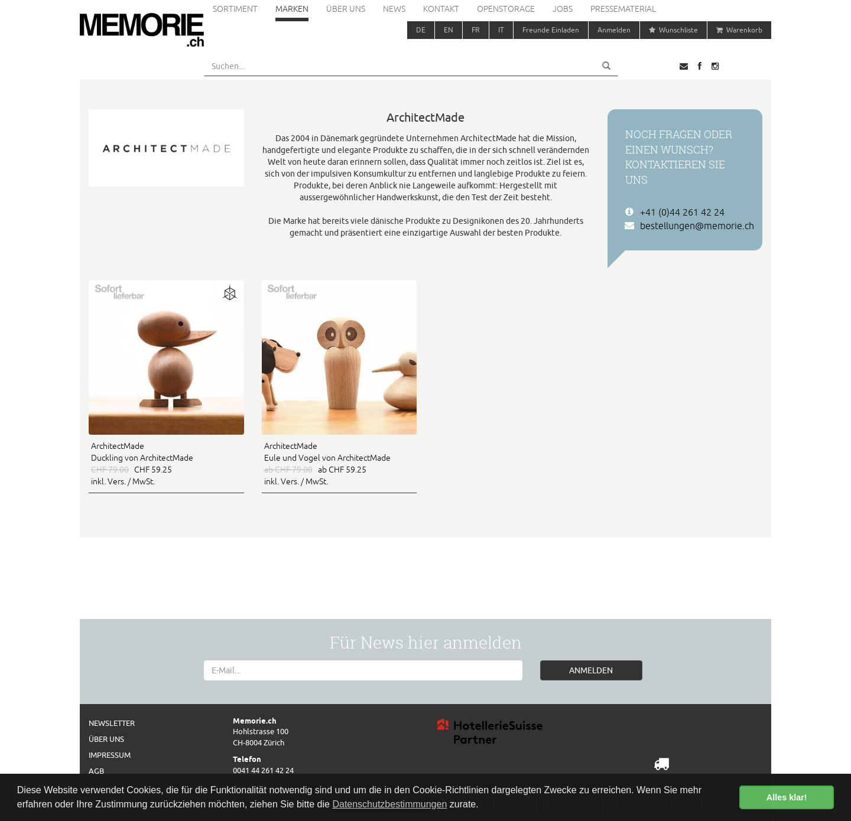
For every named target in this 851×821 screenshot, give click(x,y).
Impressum (110, 755)
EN (448, 29)
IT (501, 29)
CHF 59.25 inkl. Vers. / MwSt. (166, 463)
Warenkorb (739, 29)
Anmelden (614, 29)
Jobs (563, 9)
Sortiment (235, 9)
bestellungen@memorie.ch (697, 225)
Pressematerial (623, 9)
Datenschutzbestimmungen (389, 804)
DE (421, 29)
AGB (96, 771)
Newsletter (112, 723)
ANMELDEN (591, 670)
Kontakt (441, 9)
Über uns (345, 9)
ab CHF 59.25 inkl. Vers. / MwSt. (339, 463)
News (394, 9)
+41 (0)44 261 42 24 (682, 212)
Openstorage (506, 9)
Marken (291, 9)
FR (476, 29)
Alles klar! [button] (786, 797)
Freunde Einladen (550, 29)
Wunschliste (673, 29)
